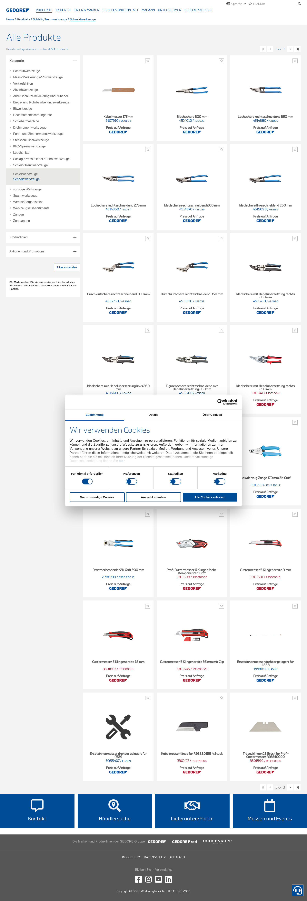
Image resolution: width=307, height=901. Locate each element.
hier (122, 460)
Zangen (18, 214)
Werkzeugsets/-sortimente (31, 208)
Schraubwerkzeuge (26, 71)
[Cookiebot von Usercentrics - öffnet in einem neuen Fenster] (220, 402)
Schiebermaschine (26, 121)
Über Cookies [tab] (212, 414)
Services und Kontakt (121, 10)
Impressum (131, 857)
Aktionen (63, 10)
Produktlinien (18, 237)
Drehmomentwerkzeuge (29, 127)
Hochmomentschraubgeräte (32, 115)
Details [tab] (153, 414)
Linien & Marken (86, 10)
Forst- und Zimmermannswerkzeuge (38, 133)
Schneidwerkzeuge (26, 179)
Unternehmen (169, 10)
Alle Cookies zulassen (209, 497)
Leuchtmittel (21, 152)
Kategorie (16, 60)
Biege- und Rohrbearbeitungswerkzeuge (41, 102)
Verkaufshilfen (23, 83)
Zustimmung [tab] (95, 414)
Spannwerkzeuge (25, 195)
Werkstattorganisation (28, 202)
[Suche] (282, 4)
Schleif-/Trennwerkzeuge (50, 19)
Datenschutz (155, 857)
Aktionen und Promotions (27, 251)
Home (10, 19)
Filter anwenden (67, 267)
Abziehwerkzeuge (25, 89)
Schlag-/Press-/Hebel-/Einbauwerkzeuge (41, 159)
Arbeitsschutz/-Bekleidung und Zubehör (40, 96)
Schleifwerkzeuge (25, 174)
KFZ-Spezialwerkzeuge (29, 146)
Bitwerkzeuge (22, 108)
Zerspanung (21, 220)
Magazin (148, 10)
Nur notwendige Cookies (97, 497)
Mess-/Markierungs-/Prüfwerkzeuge (38, 77)
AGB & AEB (177, 857)
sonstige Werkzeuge (27, 189)
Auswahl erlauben (153, 497)
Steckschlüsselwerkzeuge (31, 140)
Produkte (44, 10)
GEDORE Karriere (198, 10)
